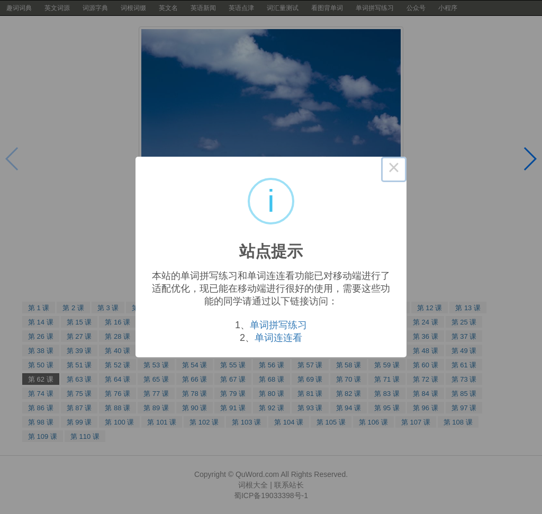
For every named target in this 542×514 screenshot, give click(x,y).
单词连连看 (278, 337)
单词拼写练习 (278, 325)
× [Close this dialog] (393, 169)
